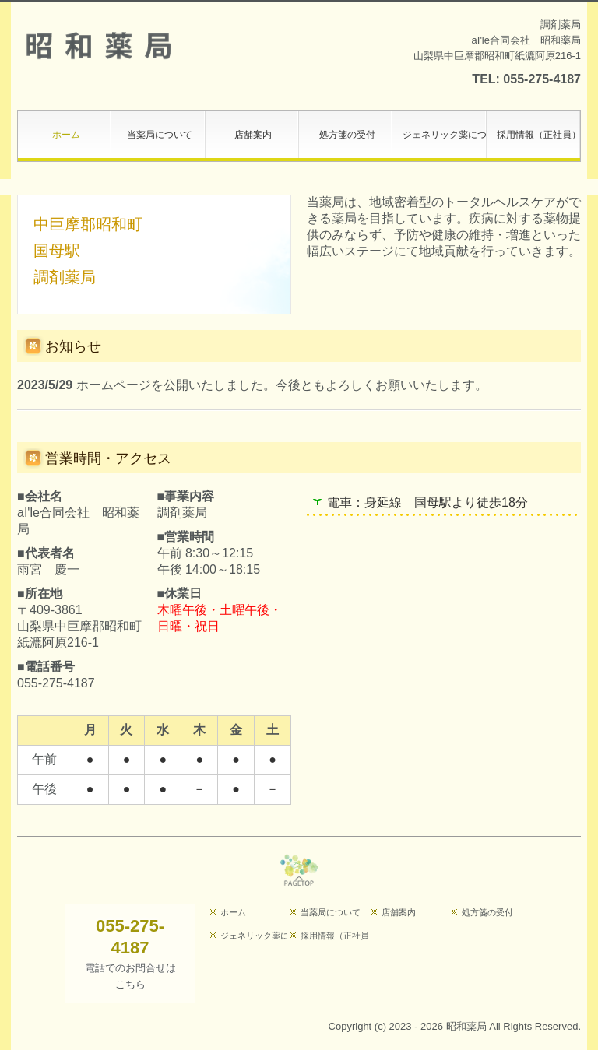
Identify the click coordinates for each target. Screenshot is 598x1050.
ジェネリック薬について (444, 134)
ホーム (66, 134)
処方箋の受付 (347, 134)
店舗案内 (253, 134)
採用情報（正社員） (538, 134)
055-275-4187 (542, 79)
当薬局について (159, 134)
